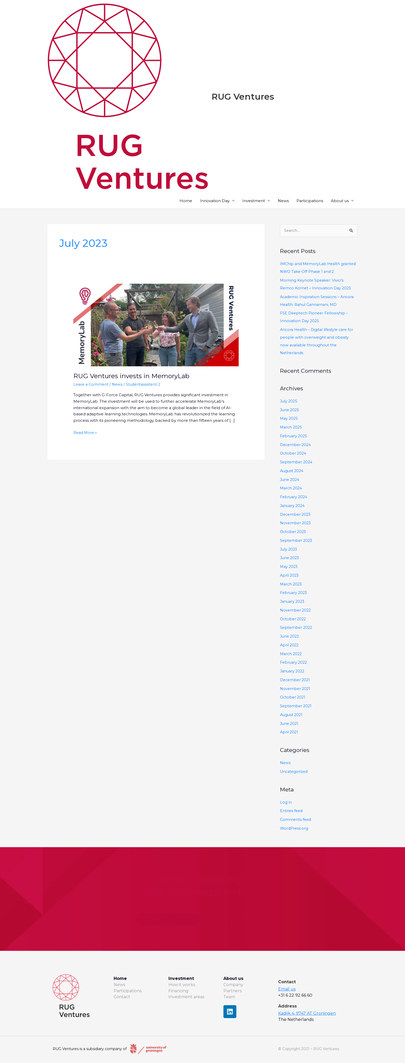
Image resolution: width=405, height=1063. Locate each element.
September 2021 (296, 706)
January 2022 (293, 671)
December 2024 (296, 445)
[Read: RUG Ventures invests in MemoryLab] (156, 324)
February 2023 (294, 593)
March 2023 (291, 584)
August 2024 (292, 471)
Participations (310, 201)
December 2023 (296, 514)
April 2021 (289, 732)
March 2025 (291, 427)
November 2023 (296, 523)
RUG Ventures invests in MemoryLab (135, 376)
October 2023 (293, 532)
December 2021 (296, 680)
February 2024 (294, 497)
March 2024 (291, 488)
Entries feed (291, 811)
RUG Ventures (245, 96)
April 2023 (290, 575)
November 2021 (295, 689)
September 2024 (297, 462)
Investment (253, 201)
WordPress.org (294, 828)
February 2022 (294, 663)
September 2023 (297, 540)
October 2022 (293, 619)
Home (186, 201)
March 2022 (291, 654)
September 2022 (297, 628)
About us (340, 201)
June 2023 (290, 558)
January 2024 (293, 506)
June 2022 (290, 636)
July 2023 (289, 549)
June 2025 (290, 410)
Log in (286, 802)
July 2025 (289, 401)
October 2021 (293, 697)
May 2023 (289, 567)
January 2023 (293, 601)
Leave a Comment (91, 384)
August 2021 (292, 715)
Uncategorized (294, 772)
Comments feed (296, 820)
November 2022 (296, 610)
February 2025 (294, 436)
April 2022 (290, 645)
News (283, 201)
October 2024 (294, 453)
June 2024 (290, 480)
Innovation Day (215, 201)
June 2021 (290, 723)
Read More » (85, 432)
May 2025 (289, 419)
